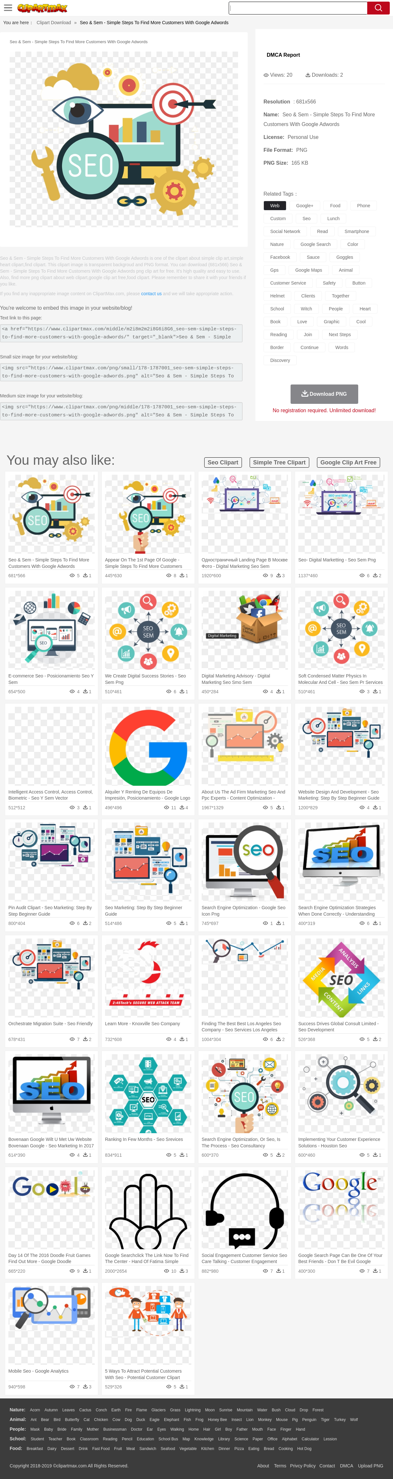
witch (306, 308)
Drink (83, 1448)
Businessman (115, 1429)
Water (262, 1410)
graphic (332, 321)
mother (93, 1429)
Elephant (171, 1419)
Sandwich (147, 1448)
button (358, 283)
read (322, 231)
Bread (269, 1448)
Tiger (325, 1419)
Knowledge (204, 1439)
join (308, 334)
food (335, 205)
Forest (317, 1410)
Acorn (35, 1410)
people (336, 308)
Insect (237, 1419)
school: (18, 1438)
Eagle (154, 1419)
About (263, 1465)
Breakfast (35, 1448)
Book (71, 1439)
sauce (313, 257)
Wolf (354, 1419)
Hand (300, 1429)
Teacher (55, 1439)
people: (18, 1429)
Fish (187, 1419)
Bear (45, 1419)
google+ (304, 205)
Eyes (161, 1429)
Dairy (51, 1448)
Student (37, 1439)
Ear (150, 1429)
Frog (200, 1419)
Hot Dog (304, 1448)
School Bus (168, 1439)
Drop (304, 1410)
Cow (116, 1419)
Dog (128, 1419)
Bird (56, 1419)
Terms (280, 1465)
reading (278, 334)
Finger (285, 1429)
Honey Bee (217, 1419)
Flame (141, 1410)
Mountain (245, 1410)
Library (224, 1439)
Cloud (290, 1410)
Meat (130, 1448)
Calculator (310, 1439)
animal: (18, 1419)
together (340, 295)
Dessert (67, 1448)
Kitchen (207, 1448)
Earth (116, 1410)
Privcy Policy (303, 1465)
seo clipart (223, 462)
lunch (333, 218)
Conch (101, 1410)
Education (145, 1439)
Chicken (101, 1419)
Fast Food (101, 1448)
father (242, 1429)
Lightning (193, 1410)
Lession (330, 1439)
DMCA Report (283, 55)
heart (364, 308)
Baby (48, 1429)
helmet (277, 295)
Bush (276, 1410)
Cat (87, 1419)
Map (186, 1439)
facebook (280, 257)
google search (316, 244)
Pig (295, 1419)
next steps (340, 334)
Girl (218, 1429)
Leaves (68, 1410)
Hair (206, 1429)
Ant (33, 1419)
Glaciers (158, 1410)
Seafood (168, 1448)
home (193, 1429)
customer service (288, 283)
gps (274, 270)
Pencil (127, 1439)
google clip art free (349, 462)
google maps (308, 270)
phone (363, 205)
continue (310, 347)
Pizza (239, 1448)
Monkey (265, 1419)
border (277, 347)
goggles (344, 257)
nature (277, 244)
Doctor (136, 1429)
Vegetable (187, 1448)
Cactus (85, 1410)
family (76, 1429)
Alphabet (289, 1439)
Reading (110, 1439)
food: (16, 1448)
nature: (17, 1409)
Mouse (282, 1419)
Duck (140, 1419)
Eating (253, 1448)
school (277, 308)
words (341, 347)
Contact (327, 1465)
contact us (151, 293)
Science (241, 1439)
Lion (250, 1419)
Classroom (89, 1439)
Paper (258, 1439)
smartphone (357, 231)
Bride (61, 1429)
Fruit (118, 1448)
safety (329, 283)
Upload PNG (370, 1465)
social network (285, 231)
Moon (210, 1410)
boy (228, 1429)
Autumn (51, 1410)
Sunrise (226, 1410)
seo (306, 218)
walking (177, 1429)
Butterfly (72, 1419)
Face (271, 1429)
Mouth (257, 1429)
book (275, 321)
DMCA (346, 1465)
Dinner (224, 1448)
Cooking (286, 1448)
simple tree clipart (279, 462)
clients (308, 295)
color (352, 244)
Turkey (340, 1419)
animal (346, 270)
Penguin (309, 1419)
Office (272, 1439)
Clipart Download (54, 22)
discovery (280, 360)
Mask (35, 1429)
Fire (128, 1410)
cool (361, 321)
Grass (175, 1410)
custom (278, 218)
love (302, 321)
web (275, 205)
